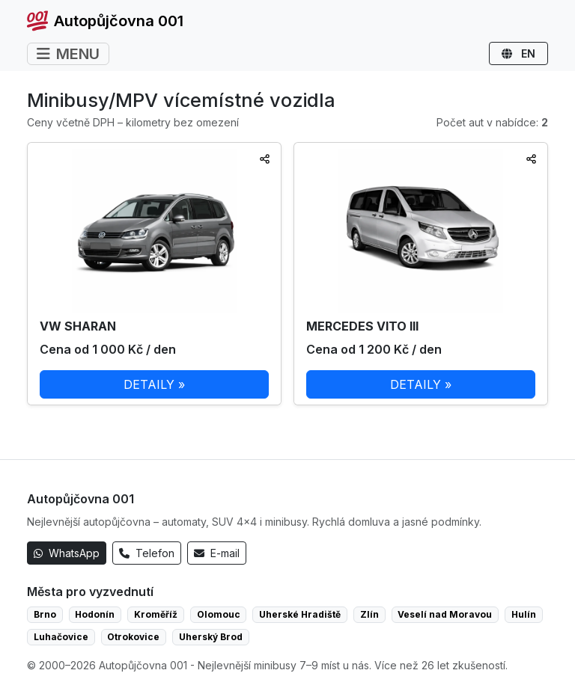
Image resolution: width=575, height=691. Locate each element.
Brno (45, 614)
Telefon (146, 553)
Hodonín (95, 614)
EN (518, 53)
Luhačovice (61, 636)
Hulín (523, 614)
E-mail (217, 553)
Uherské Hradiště (300, 614)
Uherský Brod (211, 636)
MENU (68, 54)
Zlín (369, 614)
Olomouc (218, 614)
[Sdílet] (265, 159)
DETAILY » (154, 384)
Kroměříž (155, 614)
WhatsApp (67, 553)
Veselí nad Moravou (445, 614)
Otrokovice (133, 636)
